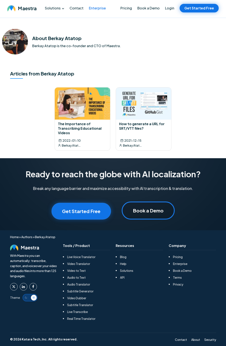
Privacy (178, 284)
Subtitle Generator (80, 291)
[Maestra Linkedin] (23, 286)
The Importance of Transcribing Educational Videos (80, 128)
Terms (177, 277)
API (122, 277)
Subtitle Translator (80, 305)
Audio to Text (76, 277)
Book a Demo (148, 8)
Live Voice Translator (81, 257)
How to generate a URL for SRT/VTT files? (142, 126)
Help (123, 264)
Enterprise (97, 8)
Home (14, 237)
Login (169, 8)
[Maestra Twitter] (14, 286)
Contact (76, 8)
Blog (123, 257)
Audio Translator (78, 284)
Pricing (126, 8)
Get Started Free (199, 8)
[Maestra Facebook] (33, 286)
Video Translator (78, 264)
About (195, 339)
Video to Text (76, 270)
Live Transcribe (77, 312)
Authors (26, 237)
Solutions (53, 8)
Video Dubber (76, 298)
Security (210, 339)
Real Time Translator (81, 318)
